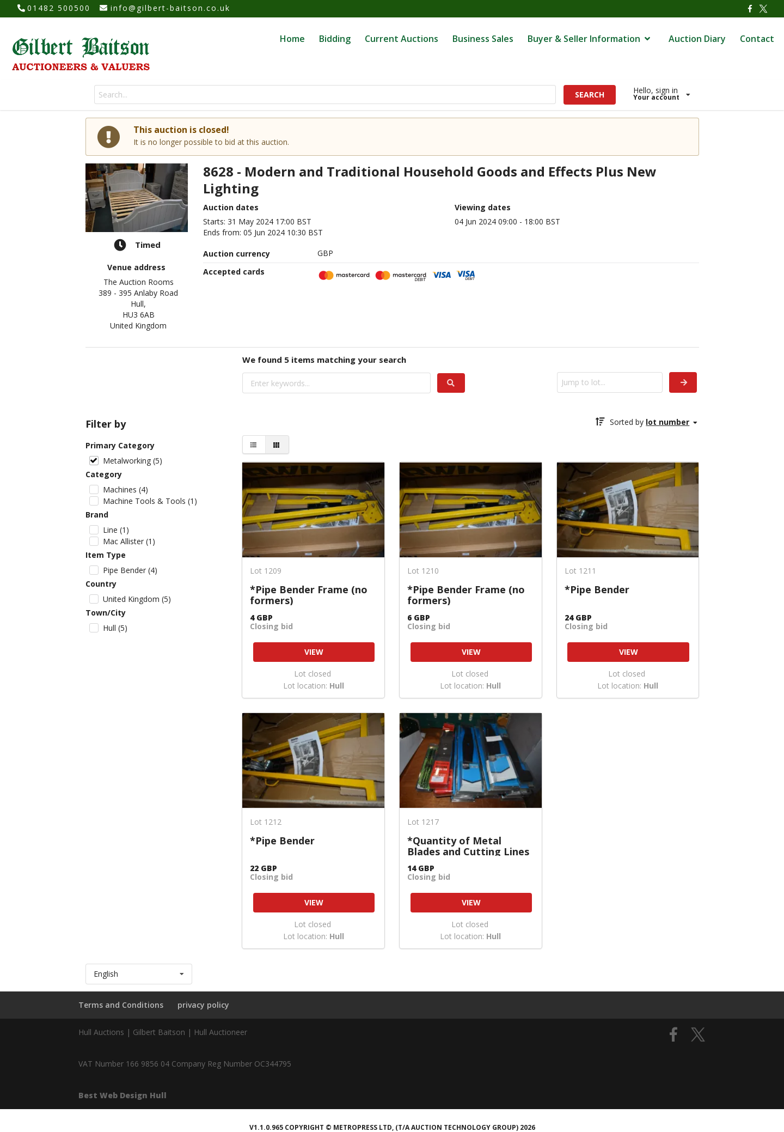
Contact (757, 39)
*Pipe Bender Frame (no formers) (308, 594)
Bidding (335, 39)
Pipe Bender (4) (130, 570)
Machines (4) (125, 489)
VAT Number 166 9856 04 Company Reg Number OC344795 (184, 1063)
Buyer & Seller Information (590, 39)
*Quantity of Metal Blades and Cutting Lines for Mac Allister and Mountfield (468, 845)
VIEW (313, 652)
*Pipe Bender (597, 590)
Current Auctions (401, 39)
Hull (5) (115, 627)
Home (292, 39)
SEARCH (589, 94)
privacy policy (203, 1005)
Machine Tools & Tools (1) (150, 501)
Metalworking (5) (132, 460)
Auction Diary (697, 39)
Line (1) (116, 529)
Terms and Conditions (120, 1005)
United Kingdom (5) (137, 599)
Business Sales (482, 39)
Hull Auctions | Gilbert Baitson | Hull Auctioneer (162, 1032)
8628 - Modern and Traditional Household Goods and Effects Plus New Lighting (430, 180)
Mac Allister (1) (129, 541)
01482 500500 (58, 8)
